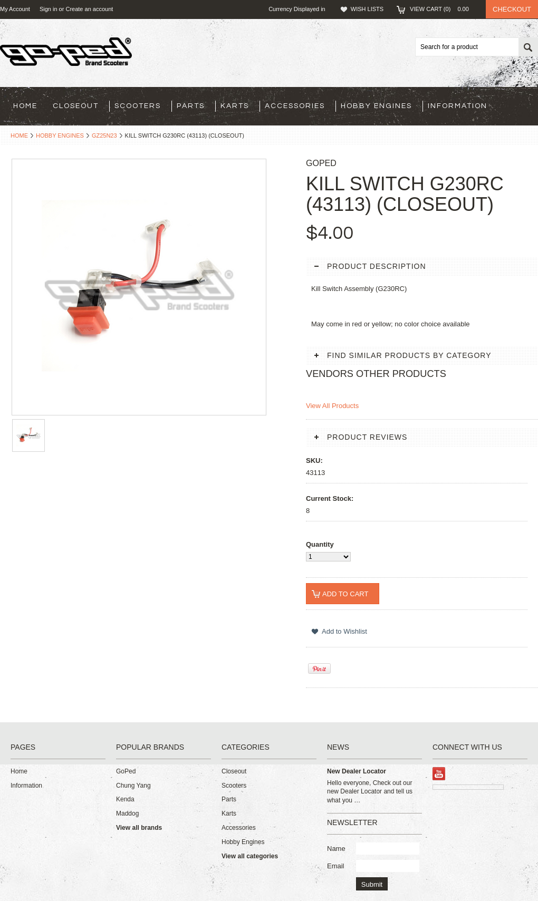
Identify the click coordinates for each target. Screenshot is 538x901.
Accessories (295, 106)
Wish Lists (367, 9)
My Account (15, 9)
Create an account (89, 9)
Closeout (76, 106)
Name (336, 848)
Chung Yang (133, 785)
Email (335, 866)
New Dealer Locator (356, 771)
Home (19, 135)
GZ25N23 (104, 135)
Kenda (125, 799)
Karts (234, 106)
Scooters (137, 106)
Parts (191, 106)
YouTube (439, 773)
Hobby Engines (376, 106)
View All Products (332, 406)
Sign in (48, 9)
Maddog (127, 813)
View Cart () (442, 9)
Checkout (512, 9)
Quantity (320, 544)
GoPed (126, 771)
